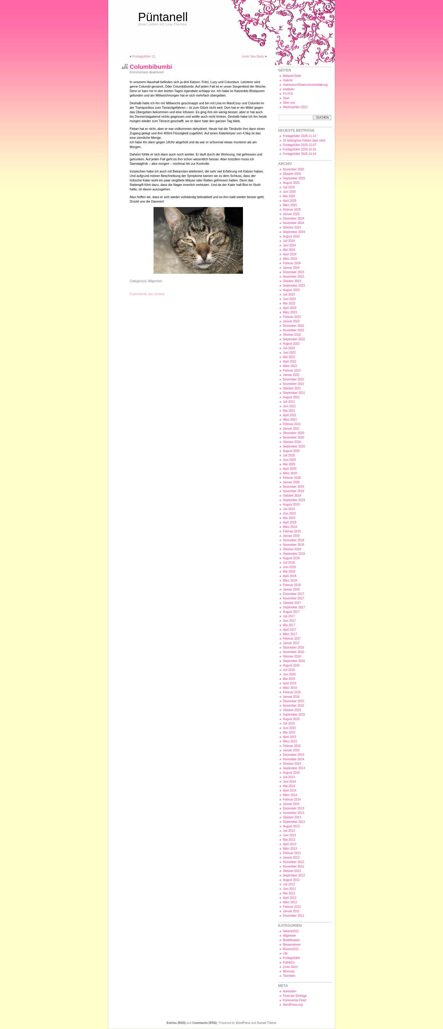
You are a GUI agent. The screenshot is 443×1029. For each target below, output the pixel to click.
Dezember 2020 (293, 433)
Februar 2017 (292, 638)
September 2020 (294, 446)
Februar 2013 (292, 853)
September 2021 (294, 392)
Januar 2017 (291, 643)
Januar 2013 (291, 857)
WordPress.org (293, 1004)
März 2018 (290, 580)
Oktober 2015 (292, 710)
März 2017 (290, 634)
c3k (285, 953)
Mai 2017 (289, 625)
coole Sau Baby (252, 56)
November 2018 (293, 544)
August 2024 (291, 236)
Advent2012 (291, 931)
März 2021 (290, 419)
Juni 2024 (289, 245)
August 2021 (291, 397)
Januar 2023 (291, 321)
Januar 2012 (291, 911)
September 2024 (294, 232)
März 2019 (290, 527)
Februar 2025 (292, 209)
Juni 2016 (289, 674)
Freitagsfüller (291, 958)
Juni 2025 (289, 191)
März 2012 (290, 902)
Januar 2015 (291, 750)
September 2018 (294, 553)
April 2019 (289, 522)
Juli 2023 (289, 294)
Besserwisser (292, 944)
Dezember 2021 (293, 379)
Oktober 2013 (292, 817)
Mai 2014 (289, 786)
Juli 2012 (289, 884)
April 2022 (289, 361)
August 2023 (291, 290)
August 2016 (291, 665)
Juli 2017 (289, 616)
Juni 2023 (289, 299)
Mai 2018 (289, 571)
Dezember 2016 (293, 647)
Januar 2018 (291, 589)
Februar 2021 (292, 424)
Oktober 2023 (292, 281)
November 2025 (293, 169)
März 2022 (290, 366)
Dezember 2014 (293, 754)
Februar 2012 (292, 906)
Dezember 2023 (293, 272)
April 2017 (289, 629)
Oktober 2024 (292, 227)
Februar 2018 (292, 585)
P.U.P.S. (288, 93)
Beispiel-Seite (292, 75)
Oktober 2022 (292, 334)
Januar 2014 (291, 804)
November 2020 (293, 437)
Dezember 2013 (293, 808)
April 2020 (289, 468)
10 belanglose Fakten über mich (304, 140)
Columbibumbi (151, 66)
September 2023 (294, 285)
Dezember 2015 (293, 701)
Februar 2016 (292, 692)
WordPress (243, 1023)
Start (286, 98)
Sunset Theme (266, 1023)
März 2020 (290, 473)
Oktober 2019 (292, 495)
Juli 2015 (289, 723)
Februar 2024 (292, 263)
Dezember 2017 (293, 594)
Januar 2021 (291, 428)
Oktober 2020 (292, 442)
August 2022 (291, 343)
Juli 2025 (289, 187)
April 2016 (289, 683)
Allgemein (155, 281)
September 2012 (294, 875)
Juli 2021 (289, 401)
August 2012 (291, 880)
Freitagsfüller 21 (143, 56)
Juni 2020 (289, 459)
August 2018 (291, 558)
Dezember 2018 (293, 540)
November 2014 (293, 759)
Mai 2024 (289, 249)
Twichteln (289, 975)
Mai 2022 (289, 357)
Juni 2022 (289, 352)
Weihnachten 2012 (295, 107)
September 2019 (294, 500)
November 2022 (293, 330)
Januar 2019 (291, 535)
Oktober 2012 (292, 871)
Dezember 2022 (293, 325)
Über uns (289, 102)
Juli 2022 (289, 348)
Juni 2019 (289, 513)
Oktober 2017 (292, 602)
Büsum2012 (291, 949)
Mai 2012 (289, 893)
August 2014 (291, 772)
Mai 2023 (289, 303)
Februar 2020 (292, 477)
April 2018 (289, 576)
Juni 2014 (289, 781)
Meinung (288, 971)
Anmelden (289, 991)
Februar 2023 (292, 316)
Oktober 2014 (292, 763)
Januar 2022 (291, 375)
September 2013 (294, 821)
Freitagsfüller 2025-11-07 (299, 145)
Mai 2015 (289, 732)
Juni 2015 (289, 728)
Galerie (287, 80)
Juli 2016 (289, 670)
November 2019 (293, 491)
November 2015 (293, 705)
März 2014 (290, 795)
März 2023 (290, 312)
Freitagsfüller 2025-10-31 (299, 149)
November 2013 (293, 813)
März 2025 (290, 205)
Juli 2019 (289, 509)
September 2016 (294, 661)
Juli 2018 (289, 562)
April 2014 (289, 790)
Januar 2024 (291, 267)
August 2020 (291, 451)
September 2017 (294, 607)
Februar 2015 (292, 745)
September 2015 (294, 714)
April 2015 (289, 737)
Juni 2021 (289, 406)
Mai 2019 (289, 518)
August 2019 (291, 504)
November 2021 (293, 384)
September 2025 (294, 178)
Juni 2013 (289, 835)
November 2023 (293, 276)
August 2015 (291, 719)
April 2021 (289, 415)
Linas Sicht (290, 967)
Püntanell (163, 17)
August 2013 (291, 826)
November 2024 (293, 223)
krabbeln (288, 89)
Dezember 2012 (293, 862)
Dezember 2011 (293, 915)
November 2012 (293, 866)
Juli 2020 (289, 455)
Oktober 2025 (292, 173)
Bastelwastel (291, 940)
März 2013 (290, 848)
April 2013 (289, 844)
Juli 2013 (289, 830)
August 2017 (291, 611)
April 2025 (289, 200)
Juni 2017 (289, 620)
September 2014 (294, 768)
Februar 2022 (292, 370)
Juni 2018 (289, 567)
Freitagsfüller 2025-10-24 (299, 154)
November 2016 (293, 652)
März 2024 (290, 258)
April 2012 (289, 897)
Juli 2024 (289, 241)
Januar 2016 (291, 696)
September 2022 (294, 339)
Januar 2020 (291, 482)
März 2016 (290, 687)
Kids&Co (289, 962)
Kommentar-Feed (294, 1000)
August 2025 (291, 182)
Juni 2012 (289, 888)
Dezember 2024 (293, 218)
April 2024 (289, 254)
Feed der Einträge (295, 995)
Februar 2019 (292, 531)
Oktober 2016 (292, 656)
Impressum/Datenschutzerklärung (305, 84)
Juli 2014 (289, 777)
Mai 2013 (289, 839)
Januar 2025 (291, 214)
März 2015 (290, 741)
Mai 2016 (289, 678)
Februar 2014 (292, 799)
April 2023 (289, 308)
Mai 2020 (289, 464)
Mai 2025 (289, 196)
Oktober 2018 (292, 549)
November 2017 (293, 598)
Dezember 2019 (293, 486)
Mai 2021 (289, 410)
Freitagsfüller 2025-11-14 (299, 136)
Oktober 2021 (292, 388)
